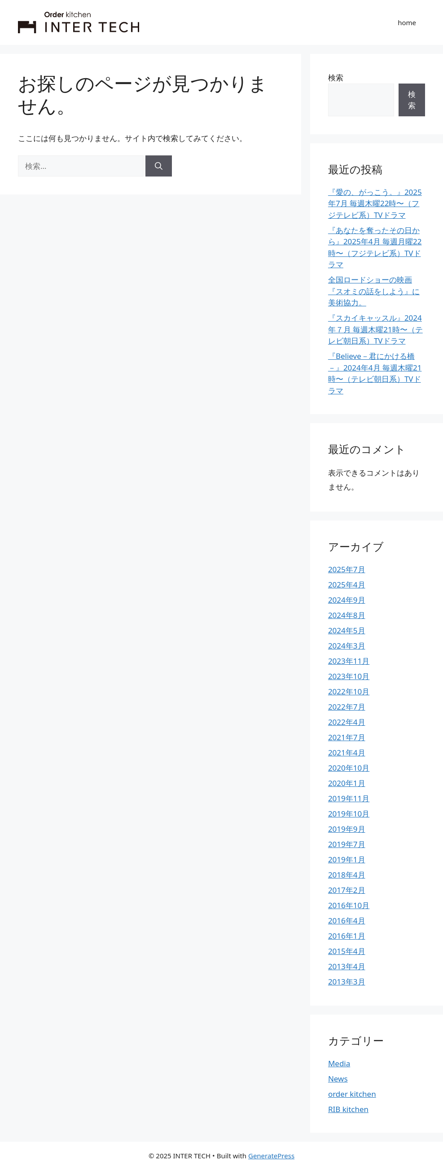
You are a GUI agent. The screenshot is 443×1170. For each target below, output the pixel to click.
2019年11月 (348, 798)
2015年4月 (346, 951)
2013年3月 (346, 981)
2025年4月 (346, 584)
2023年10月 (348, 676)
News (338, 1078)
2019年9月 (346, 829)
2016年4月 (346, 920)
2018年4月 (346, 875)
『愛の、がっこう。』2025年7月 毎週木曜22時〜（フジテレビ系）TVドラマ (375, 203)
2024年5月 (346, 630)
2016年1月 (346, 936)
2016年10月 (348, 905)
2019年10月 (348, 813)
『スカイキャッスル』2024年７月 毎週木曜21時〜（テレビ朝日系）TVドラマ (375, 329)
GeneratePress (271, 1155)
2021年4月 (346, 752)
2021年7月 (346, 737)
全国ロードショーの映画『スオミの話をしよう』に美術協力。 (374, 291)
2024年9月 (346, 600)
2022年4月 (346, 722)
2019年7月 (346, 844)
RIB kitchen (348, 1109)
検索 (335, 77)
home (407, 22)
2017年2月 (346, 890)
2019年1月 (346, 859)
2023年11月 (348, 661)
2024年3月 (346, 645)
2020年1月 (346, 783)
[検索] (158, 166)
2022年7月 (346, 707)
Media (339, 1063)
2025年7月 (346, 569)
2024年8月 (346, 615)
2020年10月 (348, 768)
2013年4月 (346, 966)
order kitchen (352, 1094)
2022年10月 (348, 691)
